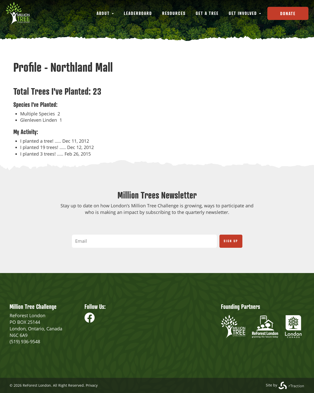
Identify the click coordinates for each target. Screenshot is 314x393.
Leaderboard (138, 13)
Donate (288, 13)
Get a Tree (207, 13)
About (105, 13)
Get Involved (245, 13)
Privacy (92, 385)
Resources (174, 13)
